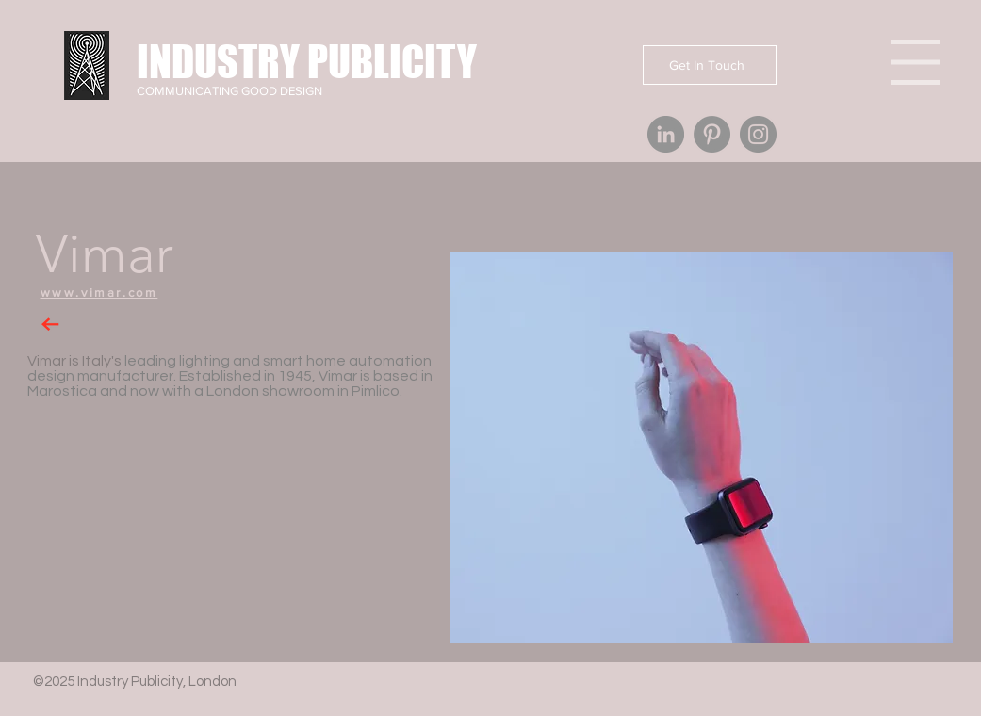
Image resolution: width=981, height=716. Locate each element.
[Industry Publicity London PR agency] (665, 134)
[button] (701, 447)
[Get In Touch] (710, 65)
